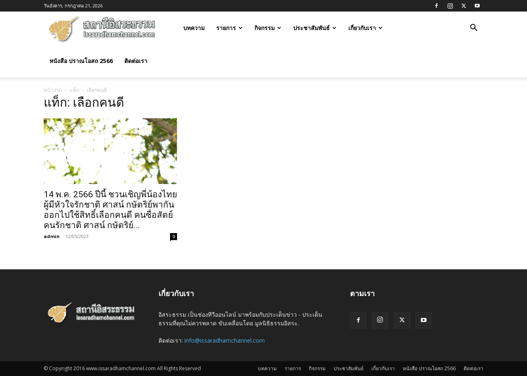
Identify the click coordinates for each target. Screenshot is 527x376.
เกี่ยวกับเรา (365, 28)
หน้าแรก (53, 89)
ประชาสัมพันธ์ (314, 28)
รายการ (229, 28)
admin (52, 236)
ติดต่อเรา (135, 61)
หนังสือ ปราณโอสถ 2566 (81, 61)
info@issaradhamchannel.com (224, 340)
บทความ (194, 28)
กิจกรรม (267, 28)
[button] (473, 29)
